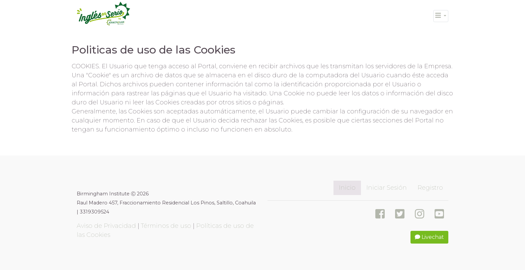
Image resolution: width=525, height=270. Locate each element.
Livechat (429, 237)
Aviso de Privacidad (106, 226)
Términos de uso (166, 226)
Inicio (347, 187)
